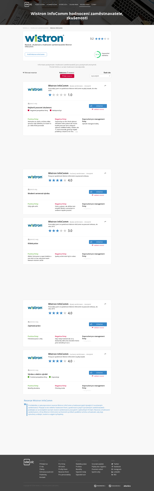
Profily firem (62, 469)
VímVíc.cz (26, 28)
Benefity (79, 469)
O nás (41, 467)
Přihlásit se (43, 464)
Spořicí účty (63, 4)
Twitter (116, 464)
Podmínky (43, 475)
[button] (100, 76)
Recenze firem (84, 4)
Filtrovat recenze (30, 72)
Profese (79, 467)
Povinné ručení (52, 4)
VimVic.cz (38, 485)
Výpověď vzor (81, 475)
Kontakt (42, 477)
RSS (115, 475)
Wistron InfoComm (56, 28)
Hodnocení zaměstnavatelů (39, 28)
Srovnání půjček (98, 464)
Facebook (117, 467)
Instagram (117, 469)
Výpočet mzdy (81, 472)
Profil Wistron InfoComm (35, 54)
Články (94, 4)
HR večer (61, 467)
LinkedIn (117, 472)
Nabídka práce (81, 464)
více (76, 131)
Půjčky (40, 4)
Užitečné (96, 106)
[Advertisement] (12, 60)
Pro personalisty (64, 475)
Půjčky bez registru (99, 467)
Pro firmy (61, 464)
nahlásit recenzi (98, 109)
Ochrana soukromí (46, 472)
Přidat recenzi (67, 76)
